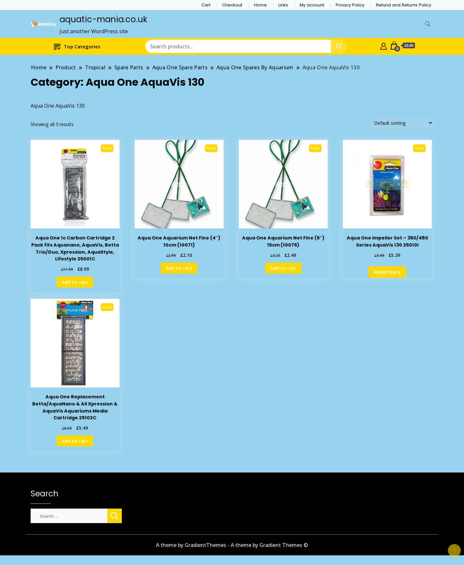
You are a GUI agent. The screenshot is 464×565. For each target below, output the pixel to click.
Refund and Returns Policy (403, 5)
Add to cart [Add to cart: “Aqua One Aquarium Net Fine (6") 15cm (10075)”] (283, 268)
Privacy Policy (350, 5)
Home (260, 5)
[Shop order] (402, 123)
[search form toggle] (427, 24)
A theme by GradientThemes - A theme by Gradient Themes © (232, 545)
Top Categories (77, 46)
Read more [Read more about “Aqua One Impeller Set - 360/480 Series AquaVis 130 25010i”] (387, 272)
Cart (205, 5)
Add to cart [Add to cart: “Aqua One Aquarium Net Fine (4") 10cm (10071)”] (179, 268)
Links (283, 5)
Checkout (232, 5)
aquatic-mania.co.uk (103, 19)
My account (312, 5)
